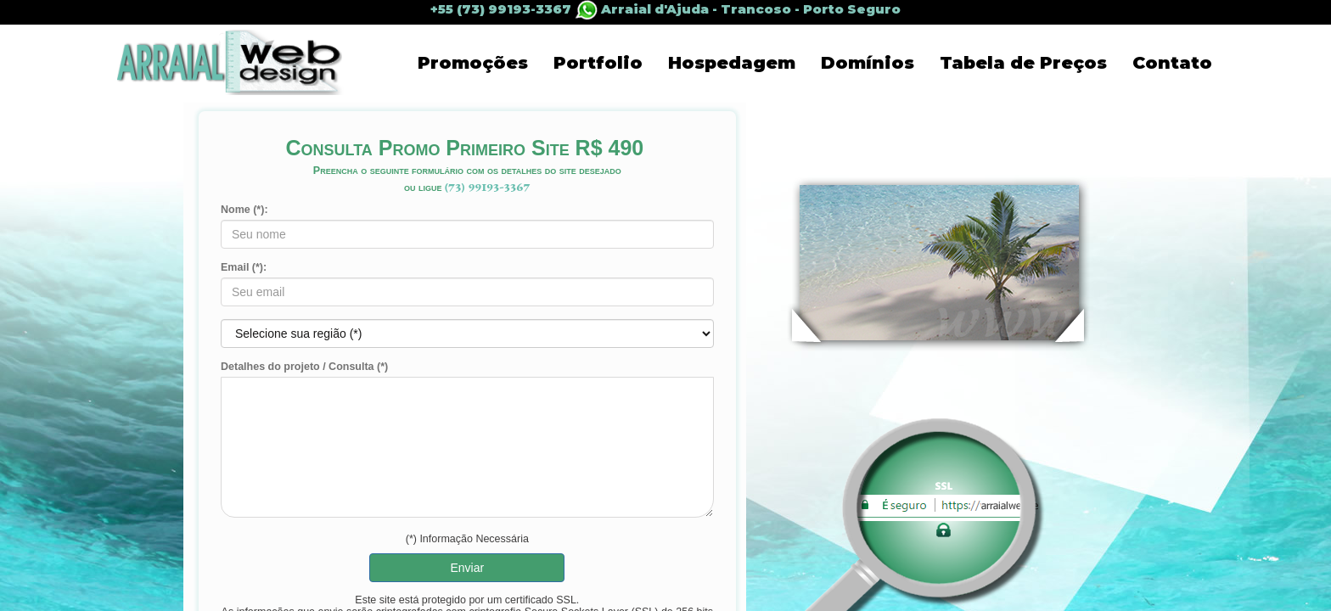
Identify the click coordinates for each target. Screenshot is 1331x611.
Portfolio (598, 62)
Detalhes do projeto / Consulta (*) (304, 367)
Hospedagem (731, 62)
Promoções (473, 62)
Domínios (867, 62)
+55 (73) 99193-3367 (515, 9)
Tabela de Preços (1023, 62)
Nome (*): (244, 210)
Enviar (467, 568)
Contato (1172, 62)
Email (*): (244, 267)
